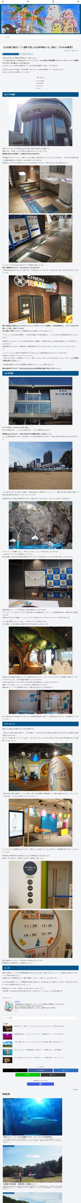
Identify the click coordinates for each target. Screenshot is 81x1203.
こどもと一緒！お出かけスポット (10, 54)
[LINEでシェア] (27, 1075)
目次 (38, 77)
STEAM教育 (23, 54)
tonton (17, 1002)
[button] (79, 37)
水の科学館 (40, 83)
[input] (40, 37)
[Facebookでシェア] (40, 1071)
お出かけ (30, 54)
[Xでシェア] (15, 1071)
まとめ (39, 89)
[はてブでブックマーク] (65, 1071)
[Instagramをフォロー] (16, 1012)
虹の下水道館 (41, 81)
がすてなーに (41, 86)
